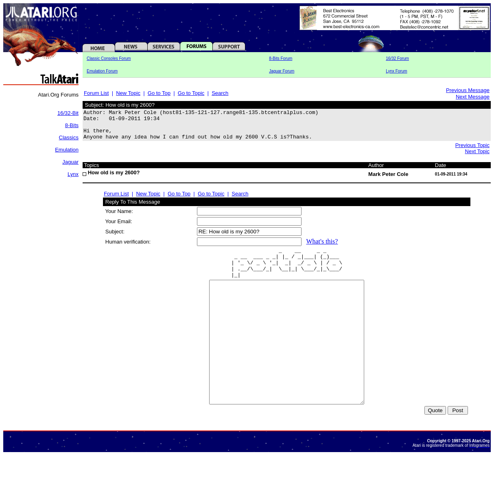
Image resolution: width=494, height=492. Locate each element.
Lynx (73, 174)
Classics (69, 137)
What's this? (322, 247)
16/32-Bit (68, 113)
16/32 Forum (397, 58)
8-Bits (72, 125)
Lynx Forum (396, 71)
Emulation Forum (102, 71)
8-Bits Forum (280, 58)
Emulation (67, 150)
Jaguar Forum (281, 71)
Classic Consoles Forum (109, 58)
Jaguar (70, 162)
